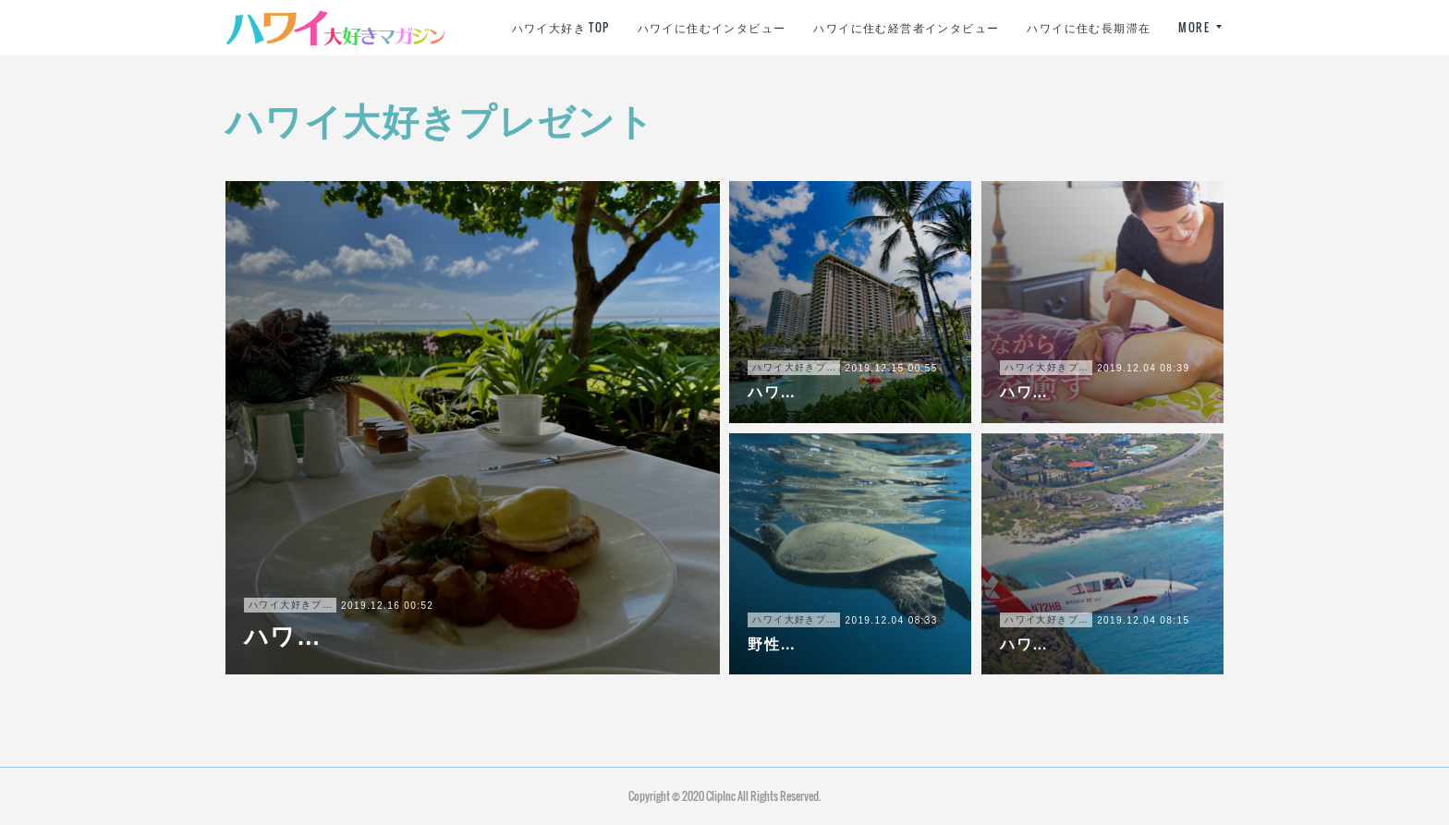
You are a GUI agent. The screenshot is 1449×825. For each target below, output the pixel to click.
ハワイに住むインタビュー (863, 27)
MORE (1194, 27)
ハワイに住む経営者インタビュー (1058, 27)
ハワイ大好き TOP (712, 27)
